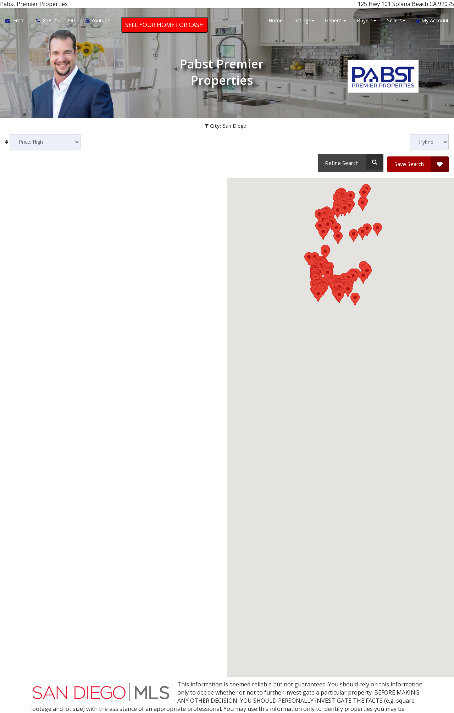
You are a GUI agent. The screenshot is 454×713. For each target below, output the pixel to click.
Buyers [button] (366, 22)
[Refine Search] (349, 162)
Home (275, 22)
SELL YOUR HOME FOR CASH (164, 26)
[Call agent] (55, 22)
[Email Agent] (18, 22)
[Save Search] (418, 162)
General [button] (335, 22)
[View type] (429, 142)
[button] (344, 382)
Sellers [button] (396, 22)
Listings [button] (303, 22)
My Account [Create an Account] (432, 22)
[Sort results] (45, 142)
